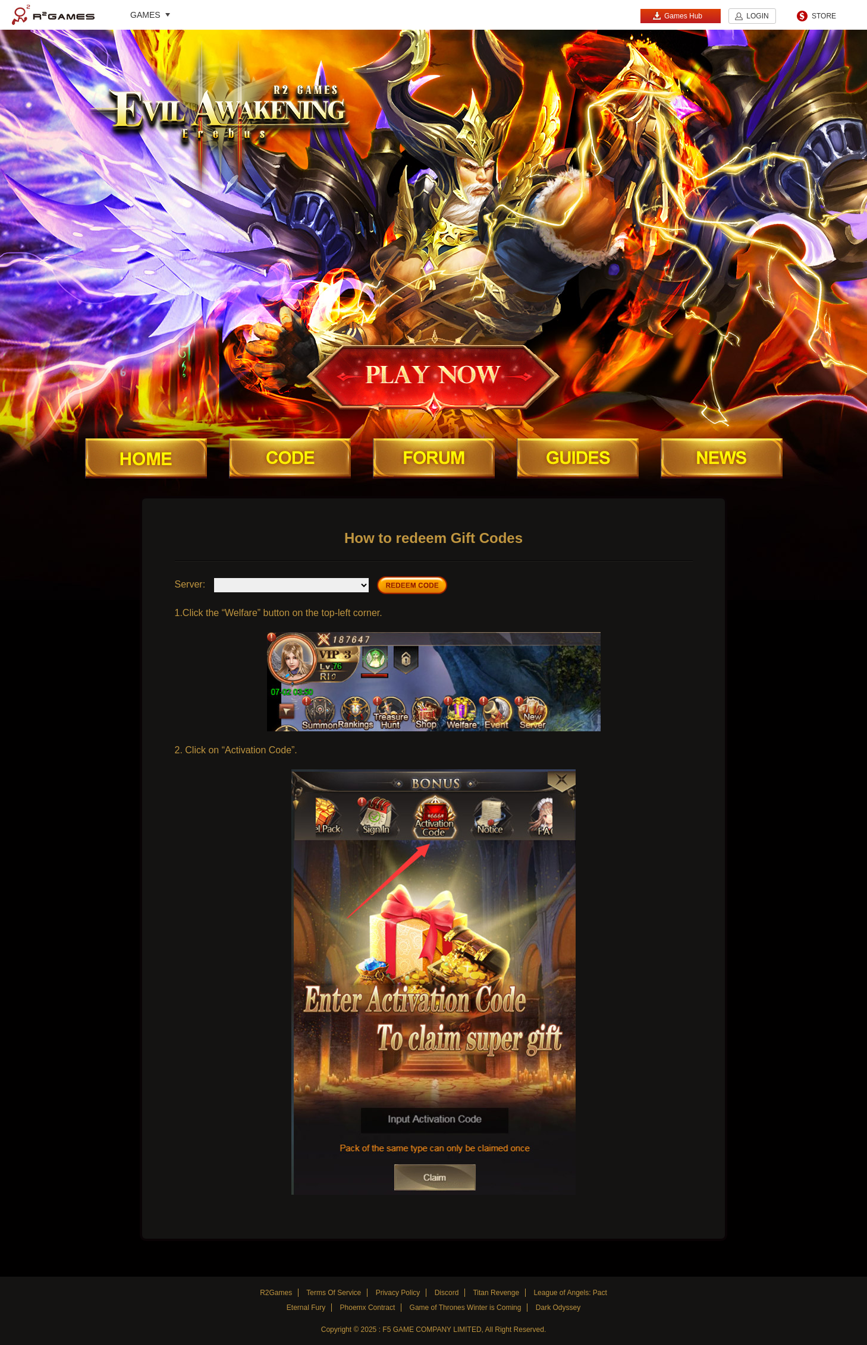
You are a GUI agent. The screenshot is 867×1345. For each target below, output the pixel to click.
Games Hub (677, 15)
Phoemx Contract (367, 1307)
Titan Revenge (496, 1293)
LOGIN (757, 16)
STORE (824, 16)
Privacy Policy (398, 1293)
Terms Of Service (333, 1293)
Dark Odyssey (558, 1307)
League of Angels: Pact (570, 1293)
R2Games (53, 15)
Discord (447, 1293)
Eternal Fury (306, 1307)
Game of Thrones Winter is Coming (466, 1307)
